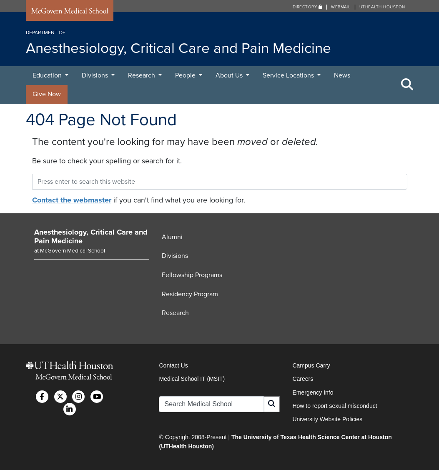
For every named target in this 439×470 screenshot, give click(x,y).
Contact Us (173, 365)
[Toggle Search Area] (407, 85)
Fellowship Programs (192, 275)
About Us (230, 75)
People (186, 75)
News (342, 75)
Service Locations (289, 75)
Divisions (96, 75)
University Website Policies (327, 419)
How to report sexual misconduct (334, 405)
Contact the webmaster (71, 200)
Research (142, 75)
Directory (308, 7)
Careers (302, 378)
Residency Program (190, 294)
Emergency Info (312, 392)
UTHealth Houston (382, 7)
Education (48, 75)
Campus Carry (311, 365)
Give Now (47, 94)
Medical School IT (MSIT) (192, 378)
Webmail (341, 7)
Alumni (172, 237)
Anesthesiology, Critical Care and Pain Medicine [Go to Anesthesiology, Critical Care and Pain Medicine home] (91, 237)
